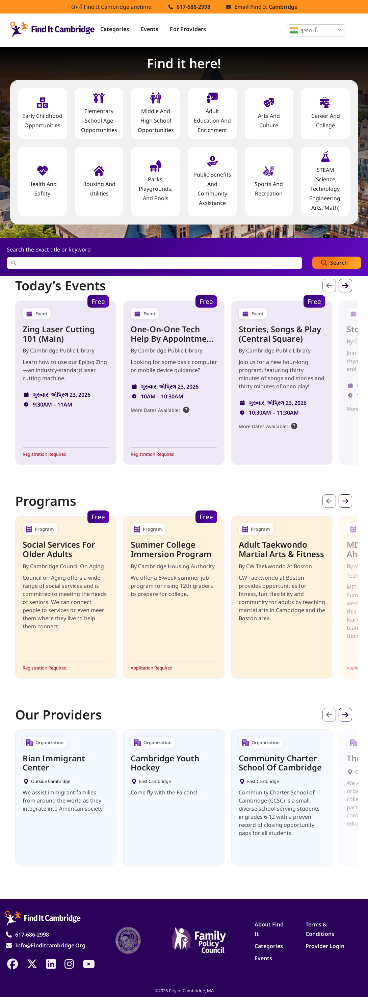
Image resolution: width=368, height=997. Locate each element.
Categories (114, 29)
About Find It (269, 929)
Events (150, 29)
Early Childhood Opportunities (42, 113)
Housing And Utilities (98, 181)
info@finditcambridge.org (50, 945)
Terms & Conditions (320, 929)
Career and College (325, 113)
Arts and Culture (269, 113)
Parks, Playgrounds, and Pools (156, 181)
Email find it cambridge (265, 6)
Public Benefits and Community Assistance (212, 181)
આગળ (345, 285)
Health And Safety (42, 181)
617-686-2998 (193, 6)
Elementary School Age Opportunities (99, 113)
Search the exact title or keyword (49, 249)
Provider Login (325, 946)
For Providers (188, 29)
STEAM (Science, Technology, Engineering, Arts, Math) (325, 181)
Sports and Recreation (269, 181)
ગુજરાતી (304, 30)
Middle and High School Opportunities (156, 113)
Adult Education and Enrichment (212, 113)
